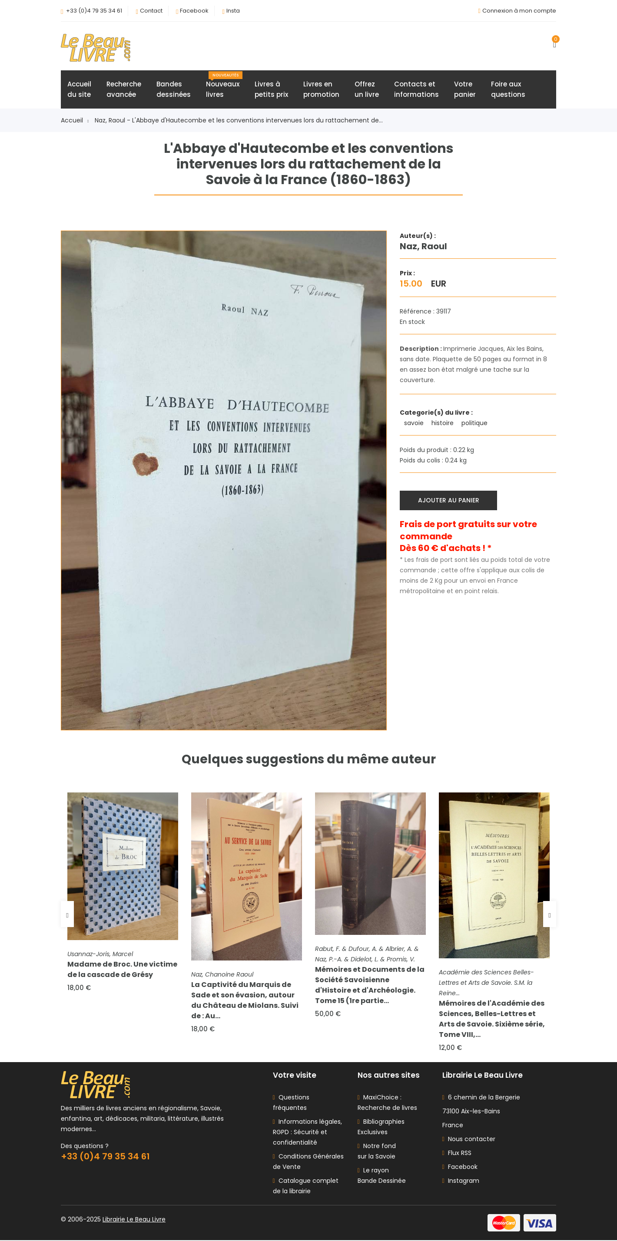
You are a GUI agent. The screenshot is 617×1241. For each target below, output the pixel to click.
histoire (443, 423)
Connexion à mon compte (519, 11)
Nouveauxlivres (224, 85)
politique (475, 423)
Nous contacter (468, 1139)
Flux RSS (456, 1153)
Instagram (460, 1181)
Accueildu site (79, 89)
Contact (151, 11)
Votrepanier (465, 89)
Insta (233, 11)
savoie (414, 423)
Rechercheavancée (123, 89)
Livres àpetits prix (271, 89)
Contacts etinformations (416, 89)
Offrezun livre (367, 89)
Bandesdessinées (173, 89)
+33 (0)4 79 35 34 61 (94, 11)
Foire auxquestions (508, 89)
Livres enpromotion (321, 89)
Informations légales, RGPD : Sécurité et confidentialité (307, 1133)
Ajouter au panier (448, 500)
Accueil (75, 120)
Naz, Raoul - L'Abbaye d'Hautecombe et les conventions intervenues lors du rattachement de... (239, 120)
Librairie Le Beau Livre (134, 1220)
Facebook (194, 11)
